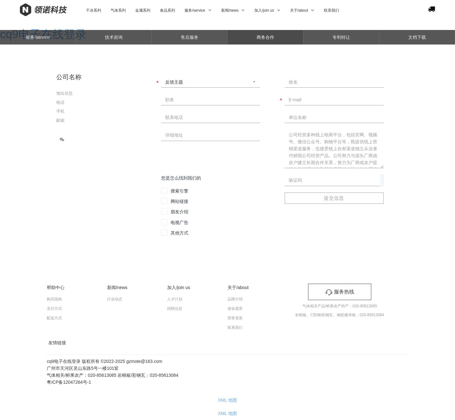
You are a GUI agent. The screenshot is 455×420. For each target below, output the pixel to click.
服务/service (38, 37)
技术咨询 (114, 37)
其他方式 (179, 232)
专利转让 (341, 37)
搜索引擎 (179, 190)
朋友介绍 (179, 211)
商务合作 (265, 37)
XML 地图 (227, 400)
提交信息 (334, 198)
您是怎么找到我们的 (181, 177)
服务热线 (339, 291)
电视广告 (179, 222)
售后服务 (189, 37)
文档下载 (417, 37)
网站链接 (179, 201)
